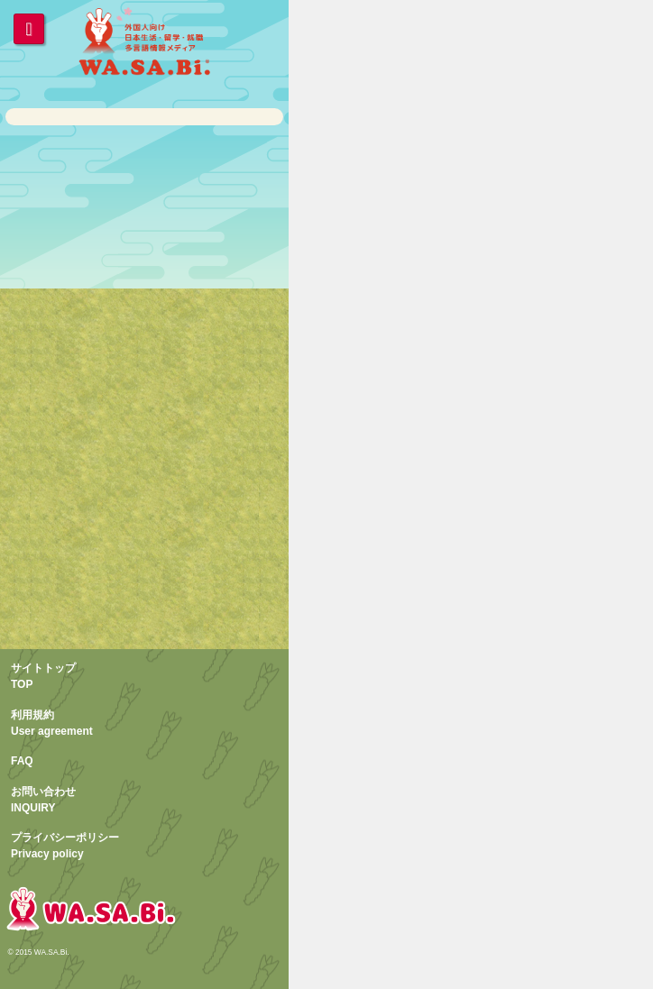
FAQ (22, 761)
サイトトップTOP (43, 676)
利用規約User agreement (52, 723)
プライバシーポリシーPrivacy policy (65, 845)
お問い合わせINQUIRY (43, 799)
